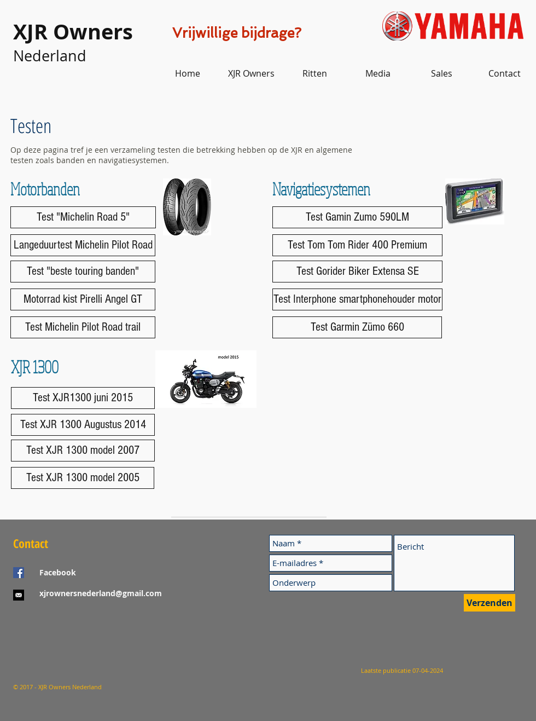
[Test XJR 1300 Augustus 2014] (83, 425)
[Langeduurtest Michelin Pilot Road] (82, 245)
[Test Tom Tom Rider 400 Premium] (357, 245)
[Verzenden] (489, 603)
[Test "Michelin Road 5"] (83, 217)
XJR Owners (73, 31)
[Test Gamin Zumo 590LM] (357, 217)
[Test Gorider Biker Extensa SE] (357, 271)
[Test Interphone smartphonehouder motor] (357, 299)
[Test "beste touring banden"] (82, 271)
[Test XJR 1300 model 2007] (83, 451)
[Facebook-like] (81, 636)
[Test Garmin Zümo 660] (357, 327)
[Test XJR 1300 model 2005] (82, 478)
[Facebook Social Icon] (18, 572)
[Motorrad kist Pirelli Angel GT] (82, 299)
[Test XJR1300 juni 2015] (83, 398)
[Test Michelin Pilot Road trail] (82, 327)
